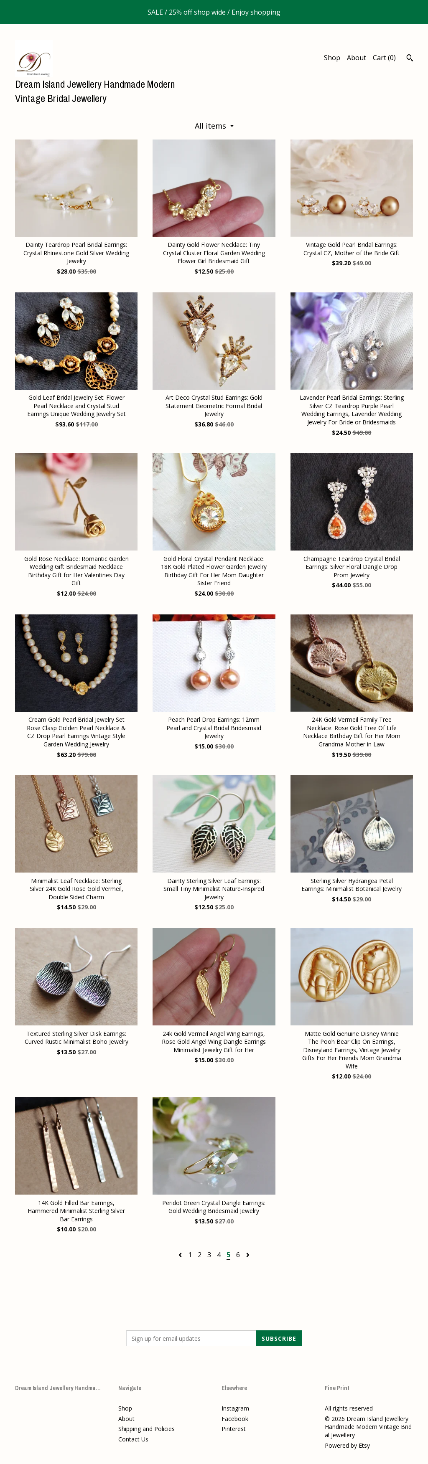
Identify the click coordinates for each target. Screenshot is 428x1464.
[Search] (410, 58)
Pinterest (234, 1429)
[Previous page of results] (181, 1254)
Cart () (384, 57)
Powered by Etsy (347, 1445)
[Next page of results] (248, 1254)
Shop (332, 57)
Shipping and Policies (146, 1429)
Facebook (235, 1419)
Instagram (235, 1408)
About (356, 57)
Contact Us (133, 1439)
